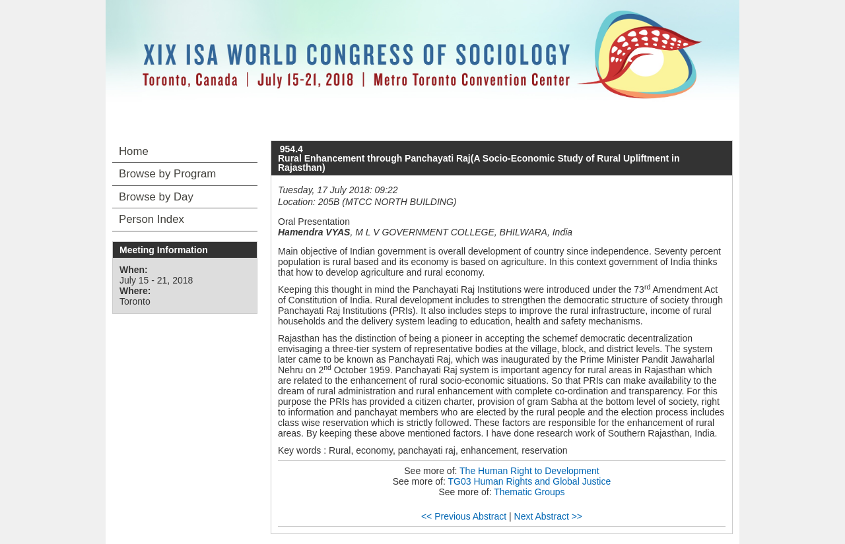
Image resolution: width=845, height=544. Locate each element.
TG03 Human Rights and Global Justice (529, 481)
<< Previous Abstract (463, 516)
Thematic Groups (529, 492)
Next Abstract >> (548, 516)
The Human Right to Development (529, 471)
